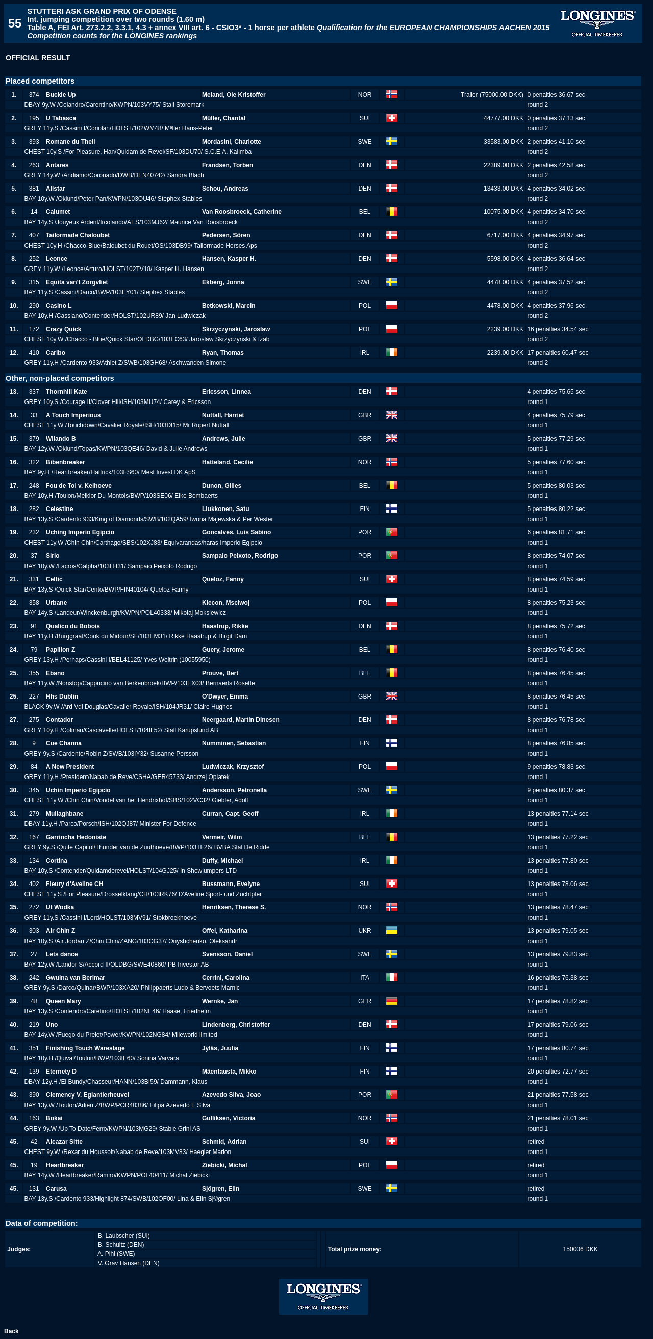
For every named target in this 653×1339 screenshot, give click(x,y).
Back (11, 1331)
